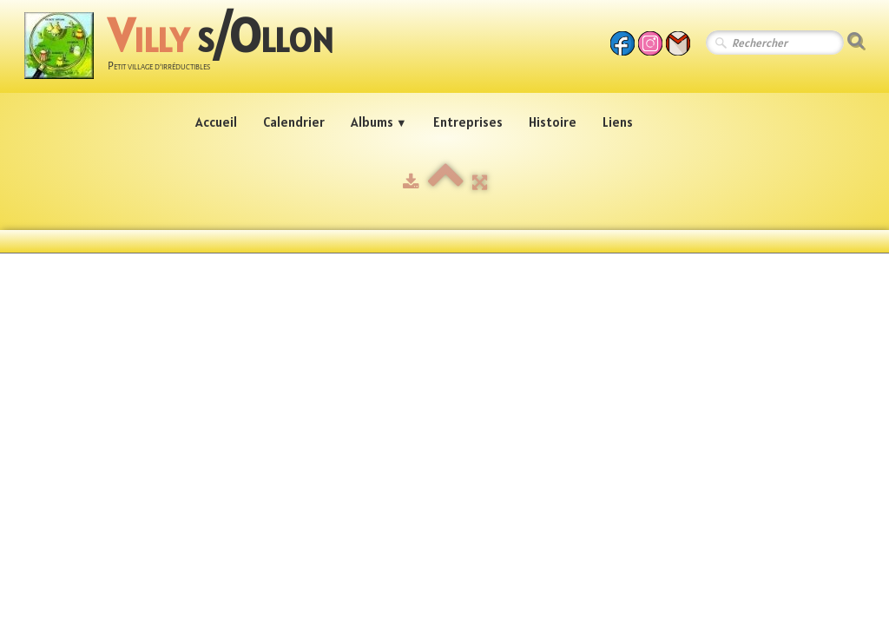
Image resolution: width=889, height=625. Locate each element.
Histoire (552, 122)
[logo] (185, 48)
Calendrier (294, 122)
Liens (618, 122)
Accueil (216, 122)
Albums (379, 122)
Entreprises (468, 122)
